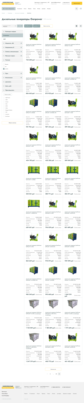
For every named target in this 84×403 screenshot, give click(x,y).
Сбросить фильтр (46, 26)
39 (56, 374)
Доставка (43, 8)
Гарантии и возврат (67, 393)
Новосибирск (5, 393)
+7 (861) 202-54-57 (66, 387)
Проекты (29, 8)
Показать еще (53, 369)
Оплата (38, 8)
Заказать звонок (77, 3)
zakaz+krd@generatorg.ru (56, 2)
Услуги (25, 8)
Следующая (59, 373)
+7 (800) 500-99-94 (66, 2)
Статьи (34, 8)
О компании (19, 8)
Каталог (9, 8)
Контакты (49, 8)
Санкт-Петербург (5, 395)
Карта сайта (26, 399)
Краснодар (4, 391)
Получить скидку (39, 59)
